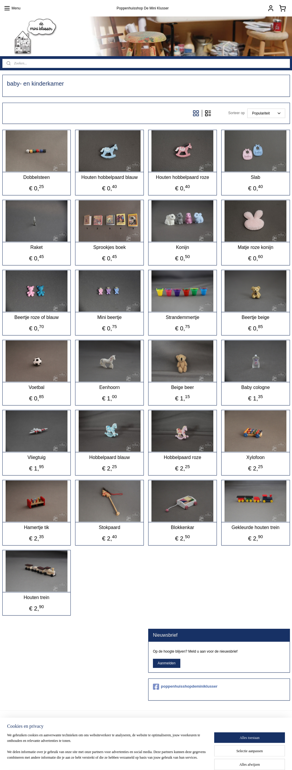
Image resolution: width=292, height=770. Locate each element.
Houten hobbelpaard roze (182, 177)
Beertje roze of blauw (36, 317)
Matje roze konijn (255, 247)
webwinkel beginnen (171, 759)
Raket (36, 247)
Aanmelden (167, 663)
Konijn (182, 247)
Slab (255, 177)
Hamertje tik (36, 527)
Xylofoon (255, 457)
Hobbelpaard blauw (109, 457)
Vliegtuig (36, 457)
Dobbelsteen (36, 177)
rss (152, 759)
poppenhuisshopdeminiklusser (185, 686)
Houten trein (36, 597)
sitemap (142, 759)
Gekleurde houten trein (256, 527)
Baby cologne (255, 387)
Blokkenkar (182, 527)
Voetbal (36, 387)
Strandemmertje (182, 317)
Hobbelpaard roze (182, 457)
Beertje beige (255, 317)
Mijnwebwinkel (217, 759)
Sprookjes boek (109, 247)
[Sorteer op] (266, 113)
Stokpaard (109, 527)
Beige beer (182, 387)
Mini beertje (109, 317)
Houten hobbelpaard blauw (109, 177)
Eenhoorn (109, 387)
